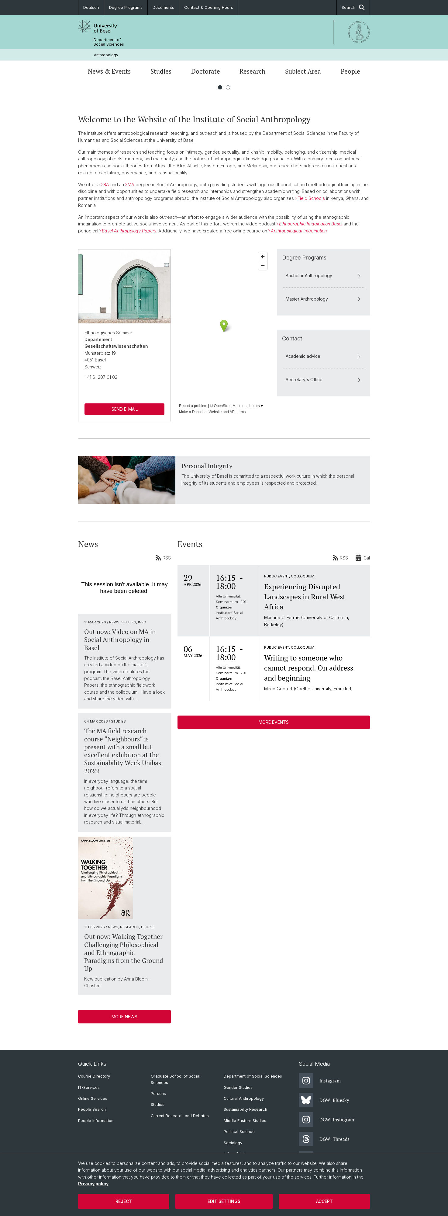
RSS (163, 558)
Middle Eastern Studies (245, 1120)
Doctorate (205, 71)
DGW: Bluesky (324, 1100)
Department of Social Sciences (109, 42)
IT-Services (89, 1087)
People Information (95, 1120)
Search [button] (353, 7)
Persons (158, 1093)
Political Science (239, 1131)
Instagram (320, 1080)
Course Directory (94, 1076)
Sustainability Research (245, 1109)
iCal (362, 558)
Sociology (233, 1143)
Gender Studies (238, 1087)
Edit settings (224, 1201)
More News (124, 1016)
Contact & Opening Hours (208, 7)
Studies (160, 71)
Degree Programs (126, 7)
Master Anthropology (323, 298)
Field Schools (311, 198)
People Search (92, 1109)
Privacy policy (93, 1183)
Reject (123, 1201)
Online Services (92, 1098)
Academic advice (323, 356)
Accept (324, 1201)
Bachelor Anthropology (323, 275)
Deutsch (91, 7)
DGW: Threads (324, 1139)
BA (106, 184)
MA (131, 184)
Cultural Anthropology (244, 1098)
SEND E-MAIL (125, 409)
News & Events (109, 71)
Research (252, 71)
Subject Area (303, 71)
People (350, 71)
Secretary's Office (323, 379)
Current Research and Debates (180, 1115)
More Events (274, 722)
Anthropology (106, 55)
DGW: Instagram (326, 1119)
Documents (163, 7)
